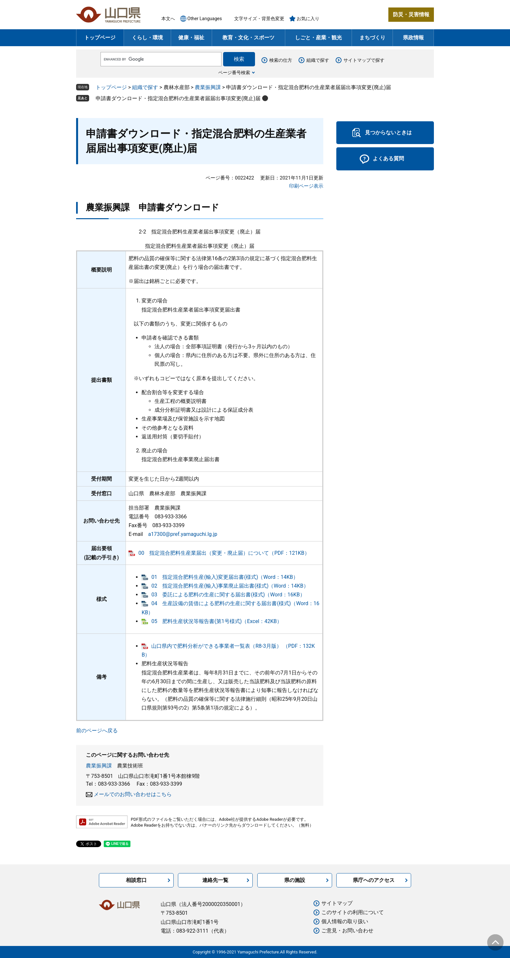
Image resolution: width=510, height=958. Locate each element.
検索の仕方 (280, 60)
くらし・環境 (147, 37)
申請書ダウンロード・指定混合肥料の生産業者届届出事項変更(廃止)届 (178, 98)
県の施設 (294, 880)
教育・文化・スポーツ (248, 37)
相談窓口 (136, 880)
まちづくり (372, 37)
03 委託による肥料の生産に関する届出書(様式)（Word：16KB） (228, 595)
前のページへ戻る (97, 730)
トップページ (99, 37)
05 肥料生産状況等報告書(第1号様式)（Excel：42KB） (216, 621)
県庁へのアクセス (374, 880)
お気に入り (308, 18)
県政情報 (413, 37)
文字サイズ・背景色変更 (259, 18)
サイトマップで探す (363, 60)
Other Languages (204, 18)
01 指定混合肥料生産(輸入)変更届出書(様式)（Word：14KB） (224, 577)
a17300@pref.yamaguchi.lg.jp (182, 534)
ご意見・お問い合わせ (347, 930)
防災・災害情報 (411, 14)
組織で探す (317, 60)
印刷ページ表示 (306, 186)
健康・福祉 (191, 37)
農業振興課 (208, 87)
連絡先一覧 (215, 880)
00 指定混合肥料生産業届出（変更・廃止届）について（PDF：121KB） (223, 553)
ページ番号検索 (234, 72)
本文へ (168, 18)
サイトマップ (337, 903)
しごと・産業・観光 (318, 37)
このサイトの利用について (352, 912)
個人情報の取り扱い (344, 921)
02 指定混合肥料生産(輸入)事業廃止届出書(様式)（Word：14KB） (229, 586)
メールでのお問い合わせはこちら (133, 794)
